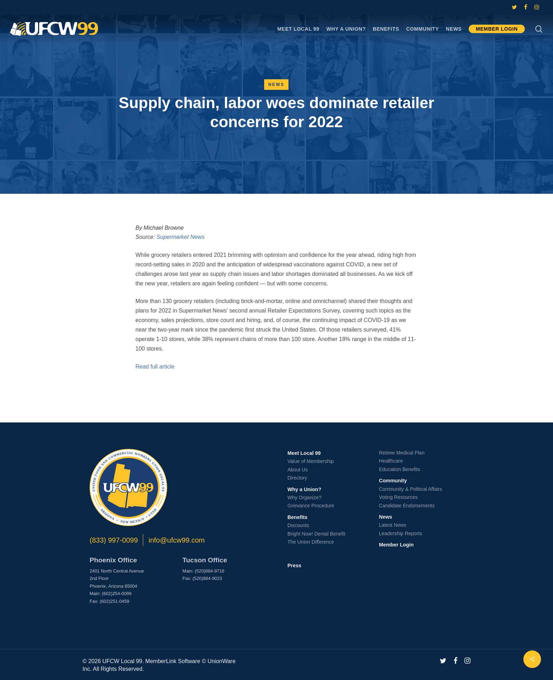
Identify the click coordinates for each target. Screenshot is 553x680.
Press (294, 565)
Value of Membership (310, 461)
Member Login (396, 545)
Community (393, 480)
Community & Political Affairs (410, 489)
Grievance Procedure (310, 505)
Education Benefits (399, 469)
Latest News (392, 525)
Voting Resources (398, 497)
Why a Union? (304, 489)
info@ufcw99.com (176, 540)
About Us (297, 469)
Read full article (154, 367)
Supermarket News (181, 237)
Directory (297, 478)
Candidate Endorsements (407, 505)
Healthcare (391, 461)
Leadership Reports (400, 533)
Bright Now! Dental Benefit (316, 534)
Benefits (297, 517)
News (276, 84)
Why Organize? (304, 497)
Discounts (298, 525)
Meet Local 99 (304, 453)
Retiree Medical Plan (402, 453)
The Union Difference (310, 542)
